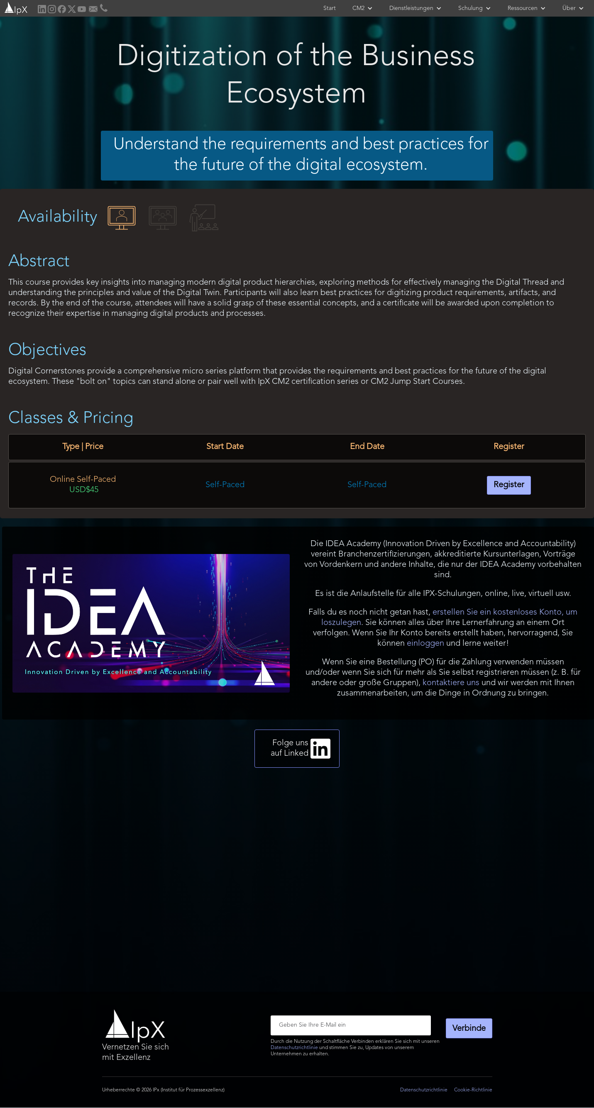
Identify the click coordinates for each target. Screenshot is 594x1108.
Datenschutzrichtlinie (294, 1047)
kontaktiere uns (451, 683)
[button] (362, 8)
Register (509, 485)
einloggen (425, 643)
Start (329, 8)
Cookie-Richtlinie (473, 1090)
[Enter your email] (351, 1025)
